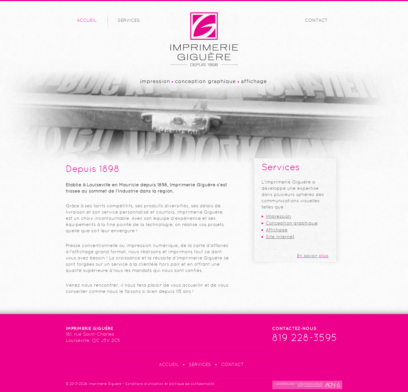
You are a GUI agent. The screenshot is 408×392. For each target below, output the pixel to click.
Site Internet (280, 236)
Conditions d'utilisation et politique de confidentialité (169, 384)
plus (312, 255)
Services (129, 20)
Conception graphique (292, 223)
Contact (316, 20)
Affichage (277, 230)
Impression (278, 216)
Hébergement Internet (310, 383)
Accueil (87, 20)
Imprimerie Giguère (105, 384)
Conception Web (285, 383)
